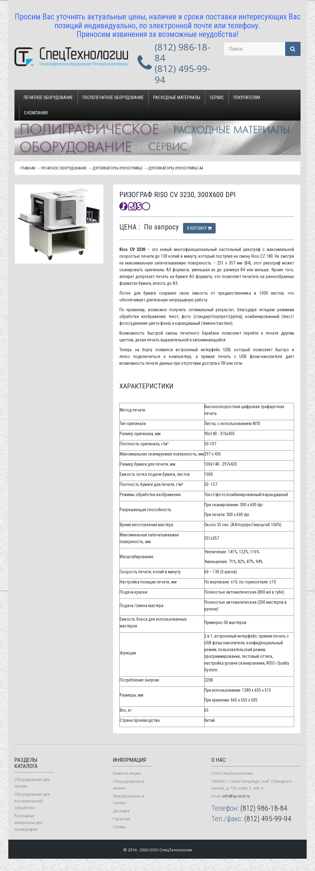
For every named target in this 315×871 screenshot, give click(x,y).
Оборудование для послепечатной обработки (32, 801)
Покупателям (246, 97)
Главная (27, 168)
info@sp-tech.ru (236, 796)
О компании (36, 112)
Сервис (217, 97)
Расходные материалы (176, 97)
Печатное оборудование (48, 97)
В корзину (199, 228)
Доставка (121, 810)
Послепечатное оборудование (113, 97)
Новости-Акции (127, 773)
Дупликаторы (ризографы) (117, 168)
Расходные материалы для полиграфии (28, 822)
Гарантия (121, 818)
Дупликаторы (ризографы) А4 (175, 168)
